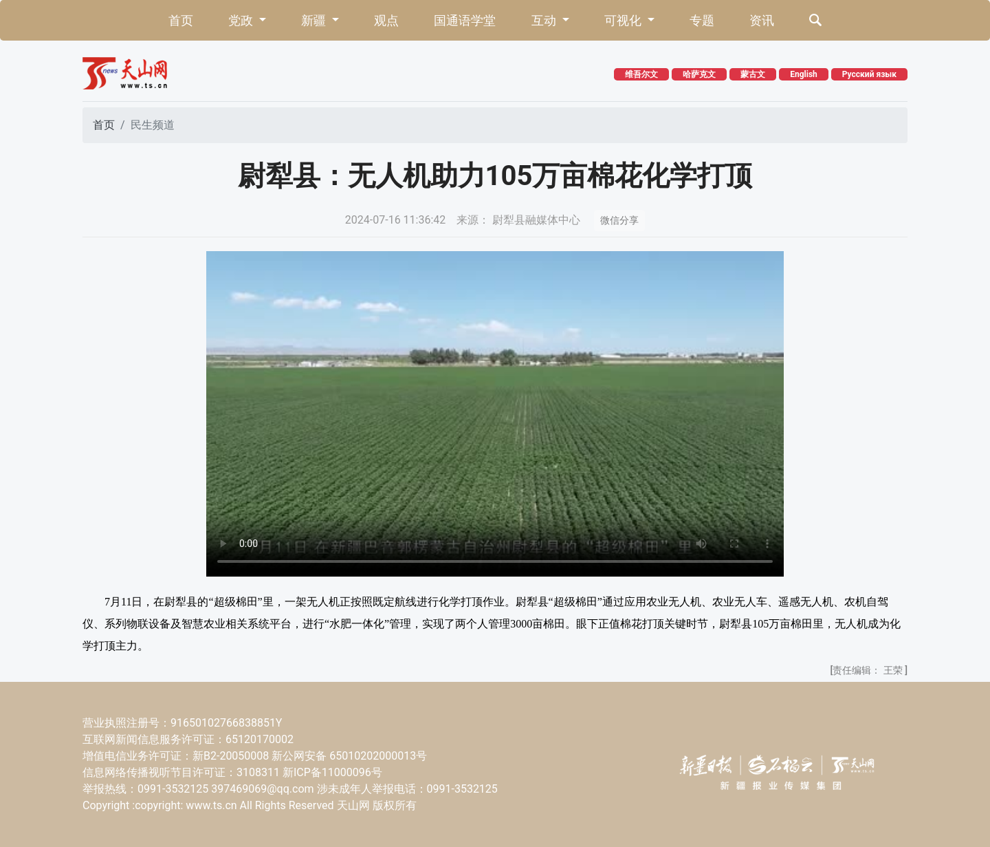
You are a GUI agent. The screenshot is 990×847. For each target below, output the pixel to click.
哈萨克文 (699, 74)
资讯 (761, 20)
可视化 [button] (624, 20)
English (803, 74)
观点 (386, 20)
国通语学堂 (465, 20)
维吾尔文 (641, 74)
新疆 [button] (315, 20)
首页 (180, 20)
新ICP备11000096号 (332, 772)
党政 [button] (242, 20)
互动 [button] (545, 20)
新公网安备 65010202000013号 (349, 755)
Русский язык (869, 74)
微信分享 (619, 220)
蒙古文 (752, 74)
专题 (702, 20)
